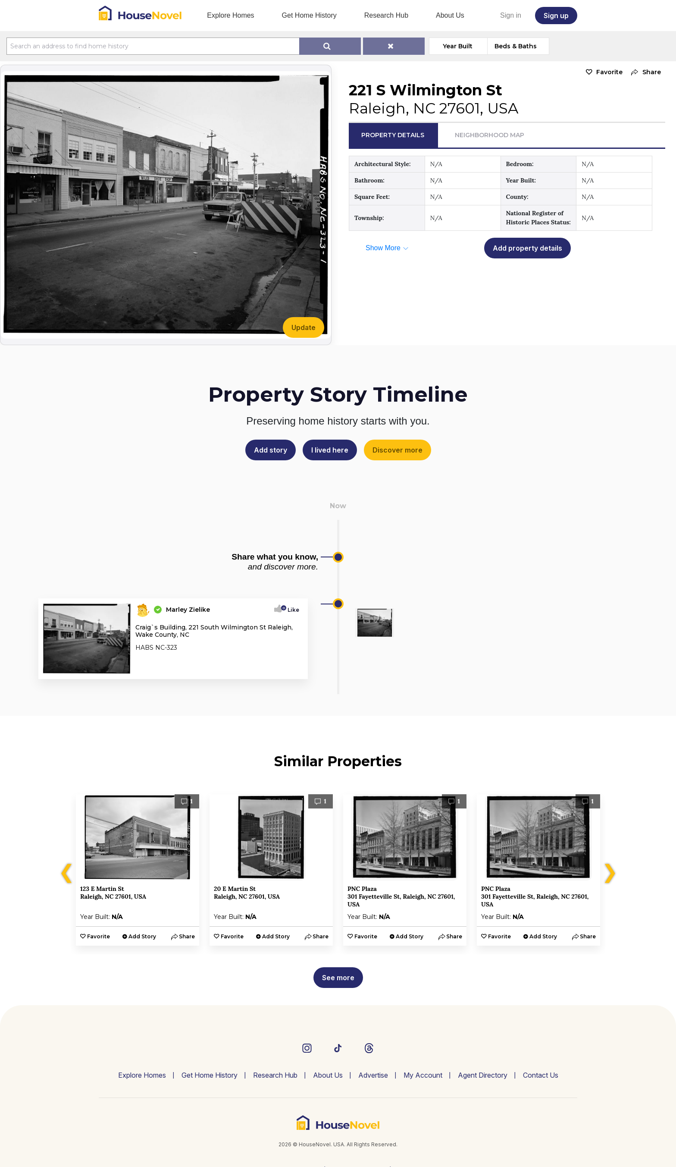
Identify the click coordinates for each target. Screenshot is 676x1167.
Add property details (527, 248)
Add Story (142, 936)
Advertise (373, 1075)
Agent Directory (482, 1075)
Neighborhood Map (489, 135)
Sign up (556, 15)
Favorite (609, 72)
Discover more (397, 450)
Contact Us (540, 1075)
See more (338, 977)
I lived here (329, 450)
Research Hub (386, 15)
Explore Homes (230, 15)
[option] (137, 870)
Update (303, 327)
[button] (644, 72)
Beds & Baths (516, 46)
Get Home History (309, 15)
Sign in (510, 15)
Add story (270, 450)
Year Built (458, 46)
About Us (450, 15)
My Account (423, 1075)
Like (290, 610)
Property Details (392, 135)
